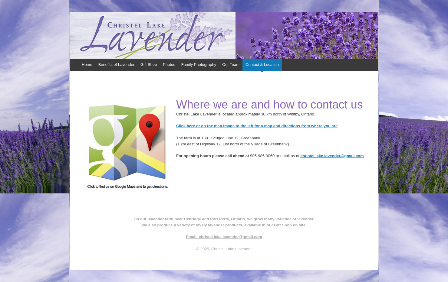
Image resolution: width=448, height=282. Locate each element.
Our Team (230, 64)
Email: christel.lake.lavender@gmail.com (224, 237)
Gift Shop (148, 64)
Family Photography (198, 64)
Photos (169, 64)
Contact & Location (262, 64)
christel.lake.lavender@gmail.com (332, 156)
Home (87, 64)
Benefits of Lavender (116, 64)
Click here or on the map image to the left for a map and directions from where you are (257, 126)
